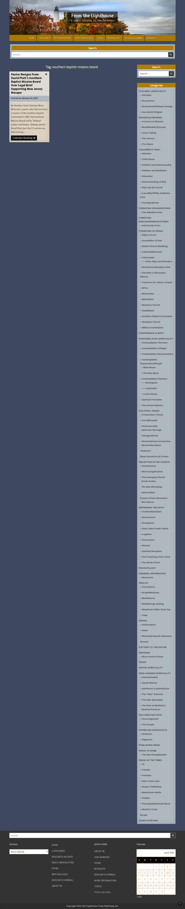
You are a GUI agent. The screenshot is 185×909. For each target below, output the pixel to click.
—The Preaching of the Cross (155, 557)
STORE (100, 38)
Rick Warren (147, 502)
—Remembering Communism (155, 441)
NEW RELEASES (114, 38)
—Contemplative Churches (154, 342)
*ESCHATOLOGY (147, 568)
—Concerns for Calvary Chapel (156, 282)
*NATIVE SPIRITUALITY (151, 667)
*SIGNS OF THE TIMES (150, 760)
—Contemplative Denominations (156, 354)
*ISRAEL (143, 620)
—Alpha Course (148, 235)
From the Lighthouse (92, 15)
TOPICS (98, 886)
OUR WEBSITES (102, 857)
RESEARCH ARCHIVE (62, 38)
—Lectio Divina (149, 394)
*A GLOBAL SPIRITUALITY (152, 91)
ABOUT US (151, 38)
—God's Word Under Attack (154, 528)
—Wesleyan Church (150, 322)
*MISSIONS (144, 652)
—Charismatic (147, 257)
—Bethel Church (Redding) (154, 246)
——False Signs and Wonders (156, 261)
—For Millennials (148, 420)
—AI (142, 764)
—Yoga (143, 615)
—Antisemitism (148, 624)
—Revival (145, 545)
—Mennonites (147, 293)
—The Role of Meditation (152, 705)
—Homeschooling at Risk (153, 182)
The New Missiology (151, 487)
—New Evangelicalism (151, 471)
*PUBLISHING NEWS (149, 745)
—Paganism (146, 739)
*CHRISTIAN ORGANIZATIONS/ (155, 208)
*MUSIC (142, 662)
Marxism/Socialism (151, 445)
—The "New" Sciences (151, 694)
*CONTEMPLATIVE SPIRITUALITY (156, 338)
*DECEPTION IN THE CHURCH (154, 462)
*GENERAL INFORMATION (152, 573)
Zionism (144, 641)
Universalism (148, 492)
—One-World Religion (151, 112)
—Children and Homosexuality (156, 165)
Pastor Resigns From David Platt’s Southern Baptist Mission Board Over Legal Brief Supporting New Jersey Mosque (26, 83)
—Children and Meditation (153, 170)
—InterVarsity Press (150, 225)
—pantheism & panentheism (154, 688)
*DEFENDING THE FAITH (151, 507)
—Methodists (147, 299)
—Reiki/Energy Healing (152, 604)
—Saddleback (147, 310)
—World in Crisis (149, 809)
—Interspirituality (149, 677)
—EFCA (144, 288)
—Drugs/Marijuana (149, 592)
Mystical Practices (150, 709)
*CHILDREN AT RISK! (149, 149)
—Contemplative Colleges (153, 348)
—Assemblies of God (151, 240)
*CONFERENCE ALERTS (151, 333)
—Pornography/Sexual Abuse (155, 803)
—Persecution (147, 540)
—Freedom (145, 775)
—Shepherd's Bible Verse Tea (155, 609)
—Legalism (146, 534)
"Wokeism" (146, 451)
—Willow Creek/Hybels (151, 327)
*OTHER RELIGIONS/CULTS (153, 730)
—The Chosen (147, 138)
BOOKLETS (99, 868)
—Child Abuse (147, 159)
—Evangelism (147, 523)
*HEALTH (143, 583)
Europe (144, 815)
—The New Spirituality (151, 700)
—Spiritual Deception (151, 551)
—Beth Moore (148, 367)
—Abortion (145, 153)
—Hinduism (146, 734)
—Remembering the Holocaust (156, 636)
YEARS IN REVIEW (148, 820)
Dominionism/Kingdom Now (155, 267)
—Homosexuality (149, 426)
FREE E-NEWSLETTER (84, 38)
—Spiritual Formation (151, 399)
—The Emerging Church (152, 477)
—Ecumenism (147, 100)
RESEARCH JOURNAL (133, 38)
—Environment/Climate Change (156, 106)
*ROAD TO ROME (148, 750)
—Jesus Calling (148, 133)
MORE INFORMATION (105, 880)
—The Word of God (150, 562)
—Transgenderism (149, 202)
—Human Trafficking (150, 786)
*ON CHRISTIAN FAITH (150, 715)
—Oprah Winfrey (148, 683)
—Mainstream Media (150, 792)
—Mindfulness (147, 598)
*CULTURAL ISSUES (149, 411)
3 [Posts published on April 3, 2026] (167, 866)
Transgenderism (149, 435)
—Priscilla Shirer (150, 373)
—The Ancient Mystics (151, 405)
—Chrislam (145, 95)
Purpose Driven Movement (153, 498)
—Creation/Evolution (150, 511)
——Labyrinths (149, 388)
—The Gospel (147, 724)
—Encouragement (149, 719)
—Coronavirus (147, 587)
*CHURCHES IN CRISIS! (151, 231)
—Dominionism (148, 466)
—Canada (145, 769)
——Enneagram (149, 382)
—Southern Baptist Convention (156, 316)
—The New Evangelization (153, 754)
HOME (31, 38)
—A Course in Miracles (152, 121)
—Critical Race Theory (151, 414)
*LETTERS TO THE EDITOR (153, 647)
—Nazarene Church (150, 305)
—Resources (146, 577)
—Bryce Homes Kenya (151, 656)
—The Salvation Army (151, 212)
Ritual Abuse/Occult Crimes (154, 456)
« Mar (139, 896)
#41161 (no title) (102, 892)
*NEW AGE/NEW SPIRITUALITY (155, 673)
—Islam (144, 630)
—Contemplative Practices (153, 378)
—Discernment (147, 517)
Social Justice (148, 481)
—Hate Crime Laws (150, 781)
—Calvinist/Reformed (151, 252)
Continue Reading (25, 138)
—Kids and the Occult (151, 187)
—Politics (145, 798)
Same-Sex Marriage (151, 430)
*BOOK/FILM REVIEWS (150, 117)
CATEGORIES (44, 38)
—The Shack (146, 144)
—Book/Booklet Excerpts (153, 127)
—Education (146, 176)
